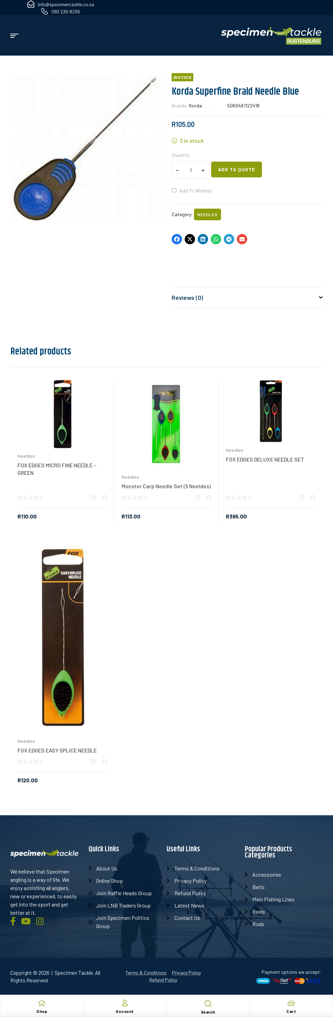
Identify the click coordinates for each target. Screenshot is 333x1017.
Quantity (181, 155)
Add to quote (236, 169)
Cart (291, 1011)
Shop (41, 1011)
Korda (195, 105)
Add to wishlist (196, 191)
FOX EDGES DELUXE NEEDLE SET (265, 459)
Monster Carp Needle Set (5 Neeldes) (166, 486)
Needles (207, 214)
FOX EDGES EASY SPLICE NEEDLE (57, 750)
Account (125, 1011)
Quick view (105, 497)
